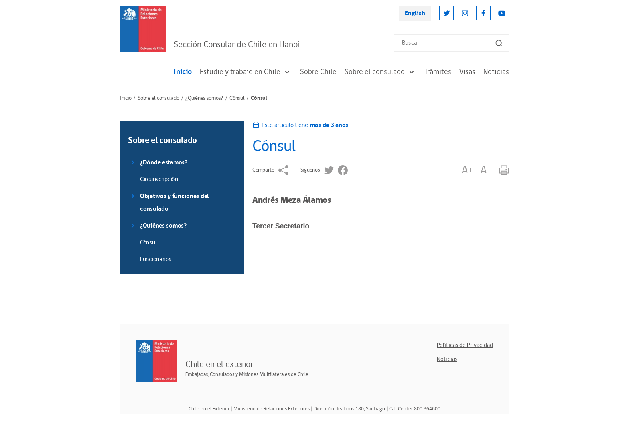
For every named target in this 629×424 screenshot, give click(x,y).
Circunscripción (159, 179)
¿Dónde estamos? (163, 162)
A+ (467, 170)
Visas (467, 72)
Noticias (496, 72)
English (415, 13)
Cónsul (236, 98)
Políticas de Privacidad (465, 345)
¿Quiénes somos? (204, 98)
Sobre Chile (318, 72)
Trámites (437, 72)
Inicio (183, 72)
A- (486, 170)
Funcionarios (156, 259)
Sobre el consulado (380, 72)
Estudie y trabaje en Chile (246, 72)
